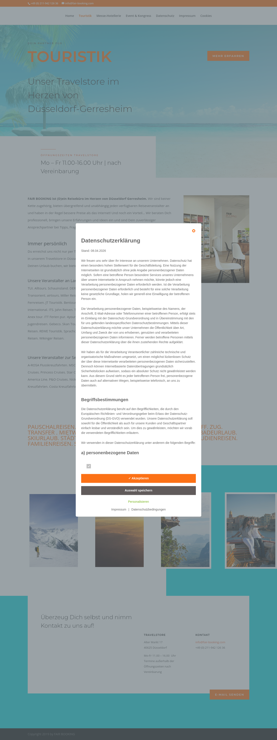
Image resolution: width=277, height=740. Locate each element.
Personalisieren (138, 502)
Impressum (118, 509)
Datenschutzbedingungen (148, 509)
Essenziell (98, 466)
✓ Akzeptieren (138, 478)
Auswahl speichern (138, 490)
